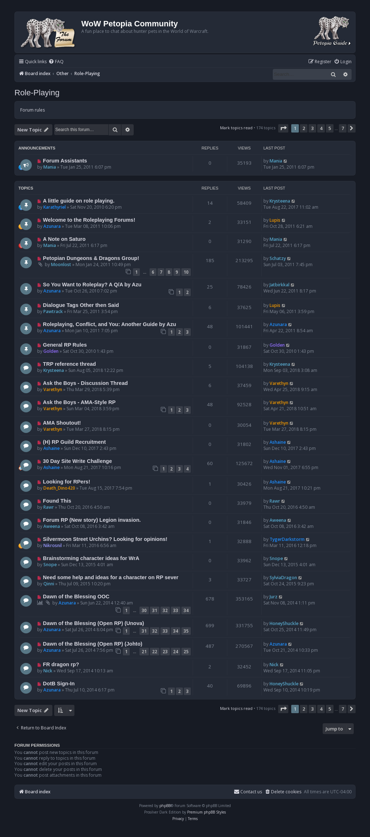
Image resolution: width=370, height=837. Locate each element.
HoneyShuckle (284, 623)
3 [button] (312, 128)
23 (165, 652)
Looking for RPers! (66, 482)
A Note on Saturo (64, 239)
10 (186, 272)
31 (154, 610)
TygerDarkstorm (287, 539)
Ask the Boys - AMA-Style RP (79, 402)
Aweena (51, 526)
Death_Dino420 (59, 488)
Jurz (274, 597)
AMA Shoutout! (62, 423)
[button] (283, 128)
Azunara (52, 226)
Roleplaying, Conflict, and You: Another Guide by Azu (109, 324)
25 (186, 652)
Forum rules (32, 110)
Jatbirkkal (279, 285)
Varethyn (52, 389)
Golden (51, 351)
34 (186, 610)
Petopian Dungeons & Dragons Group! (91, 258)
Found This (57, 501)
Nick (47, 671)
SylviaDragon (283, 577)
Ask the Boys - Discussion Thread (85, 383)
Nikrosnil (52, 545)
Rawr (48, 507)
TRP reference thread (69, 364)
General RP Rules (65, 345)
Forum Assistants (65, 161)
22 (154, 652)
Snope (50, 564)
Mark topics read (236, 127)
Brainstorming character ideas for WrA (91, 558)
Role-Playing (37, 92)
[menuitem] (56, 62)
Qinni (48, 584)
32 (165, 610)
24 (175, 652)
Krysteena (280, 201)
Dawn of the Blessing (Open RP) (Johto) (92, 644)
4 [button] (321, 128)
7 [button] (342, 128)
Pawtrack (53, 311)
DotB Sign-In (59, 683)
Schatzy (278, 258)
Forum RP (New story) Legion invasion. (92, 520)
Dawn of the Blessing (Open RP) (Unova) (93, 623)
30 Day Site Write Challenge (77, 461)
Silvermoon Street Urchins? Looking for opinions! (105, 539)
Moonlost (61, 264)
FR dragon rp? (61, 664)
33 (175, 610)
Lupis (275, 220)
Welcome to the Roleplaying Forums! (89, 220)
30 (144, 610)
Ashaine (51, 448)
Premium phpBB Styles (206, 812)
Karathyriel (54, 207)
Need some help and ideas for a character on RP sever (110, 577)
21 (144, 652)
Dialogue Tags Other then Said (81, 305)
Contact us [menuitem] (248, 792)
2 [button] (303, 128)
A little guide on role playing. (79, 201)
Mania (49, 167)
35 (186, 631)
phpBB (165, 805)
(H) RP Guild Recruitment (74, 442)
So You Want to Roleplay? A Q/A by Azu (92, 284)
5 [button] (329, 128)
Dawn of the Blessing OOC (76, 596)
